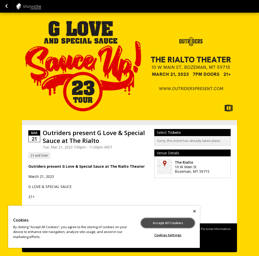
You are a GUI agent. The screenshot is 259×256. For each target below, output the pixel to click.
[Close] (194, 211)
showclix (41, 6)
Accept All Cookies (168, 223)
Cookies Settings (167, 235)
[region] (104, 227)
